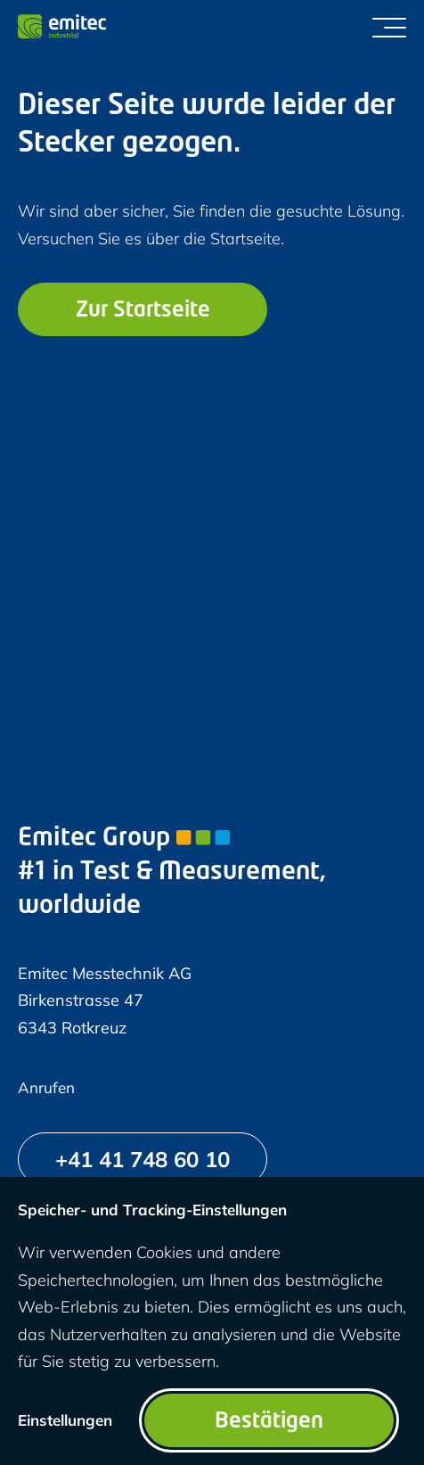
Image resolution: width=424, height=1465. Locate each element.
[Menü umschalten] (389, 27)
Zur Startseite (143, 311)
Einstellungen (65, 1420)
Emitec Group (124, 839)
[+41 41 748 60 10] (142, 1159)
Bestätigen (269, 1422)
